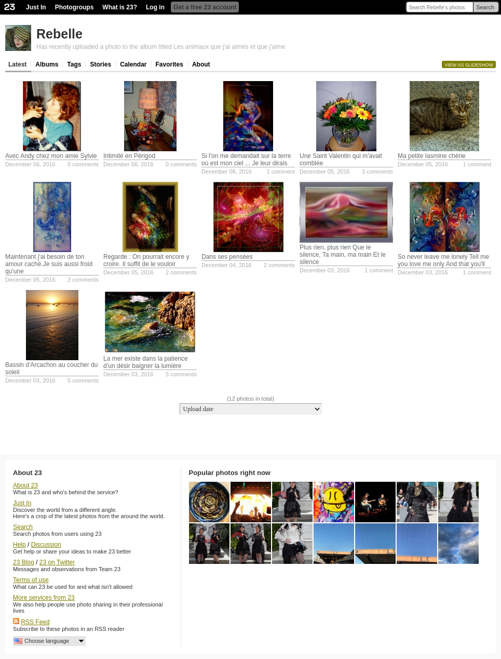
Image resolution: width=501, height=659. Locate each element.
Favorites (169, 64)
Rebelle (59, 34)
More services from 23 (44, 597)
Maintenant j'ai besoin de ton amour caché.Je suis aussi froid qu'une (48, 264)
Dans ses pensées (227, 256)
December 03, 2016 (325, 270)
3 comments (377, 171)
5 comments (83, 380)
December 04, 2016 (226, 265)
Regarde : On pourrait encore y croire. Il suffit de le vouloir (146, 260)
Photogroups (74, 7)
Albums (46, 64)
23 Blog (23, 562)
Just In (36, 7)
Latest (17, 64)
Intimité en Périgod (129, 156)
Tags (74, 64)
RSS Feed (35, 622)
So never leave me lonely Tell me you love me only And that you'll (443, 260)
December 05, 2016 (325, 171)
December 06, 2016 (30, 164)
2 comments (83, 279)
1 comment (281, 171)
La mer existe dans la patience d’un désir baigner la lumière (145, 362)
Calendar (133, 64)
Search (485, 7)
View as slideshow (468, 65)
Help (19, 544)
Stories (100, 64)
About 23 (25, 485)
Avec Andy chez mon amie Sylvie (51, 156)
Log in (155, 7)
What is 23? (119, 7)
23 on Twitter (57, 562)
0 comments (83, 164)
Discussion (46, 544)
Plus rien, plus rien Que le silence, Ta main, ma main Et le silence (343, 255)
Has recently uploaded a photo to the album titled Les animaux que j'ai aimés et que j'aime (161, 46)
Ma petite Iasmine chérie (432, 156)
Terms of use (31, 580)
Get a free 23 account (204, 7)
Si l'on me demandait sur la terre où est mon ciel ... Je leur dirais (246, 159)
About (201, 64)
